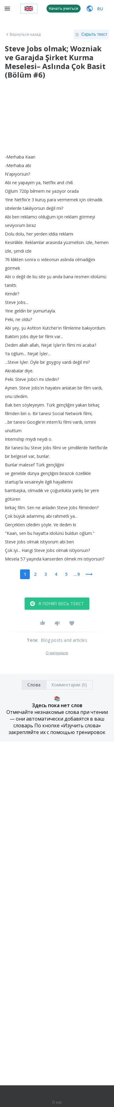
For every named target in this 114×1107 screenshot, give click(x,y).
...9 (77, 574)
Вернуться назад (23, 34)
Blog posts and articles (64, 640)
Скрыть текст (91, 34)
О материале (57, 653)
